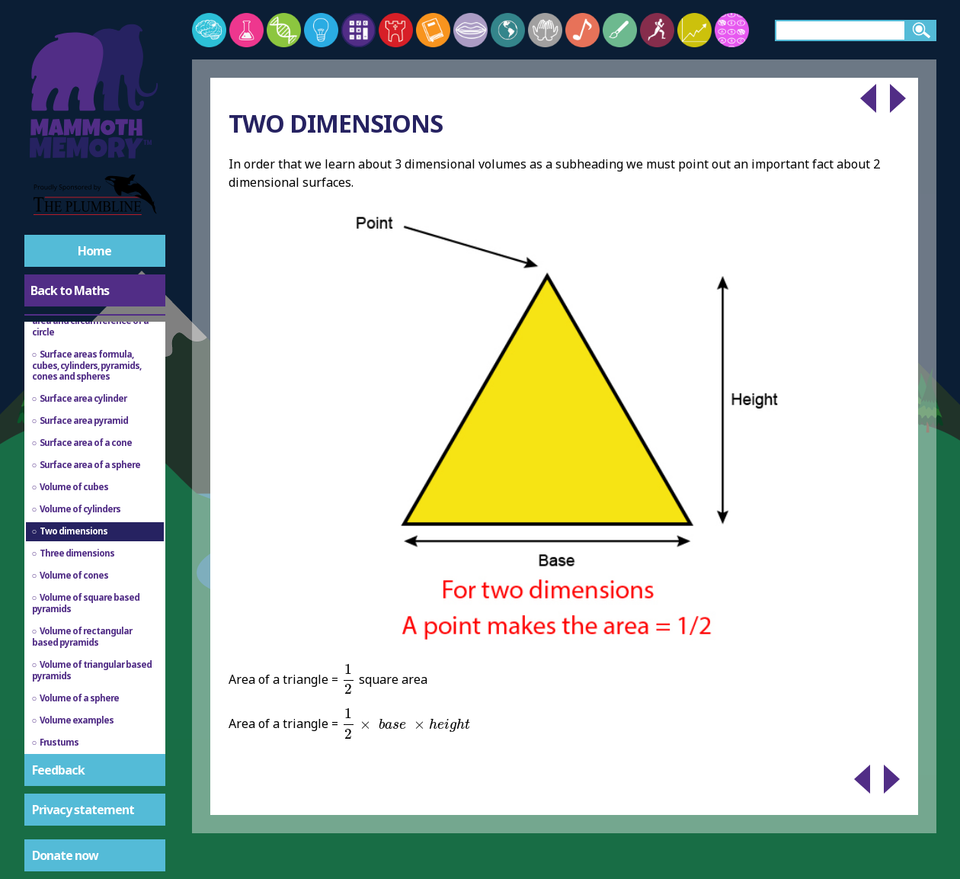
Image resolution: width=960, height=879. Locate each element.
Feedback (58, 770)
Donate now (65, 855)
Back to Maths (69, 290)
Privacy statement (83, 809)
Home (94, 250)
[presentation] (348, 679)
